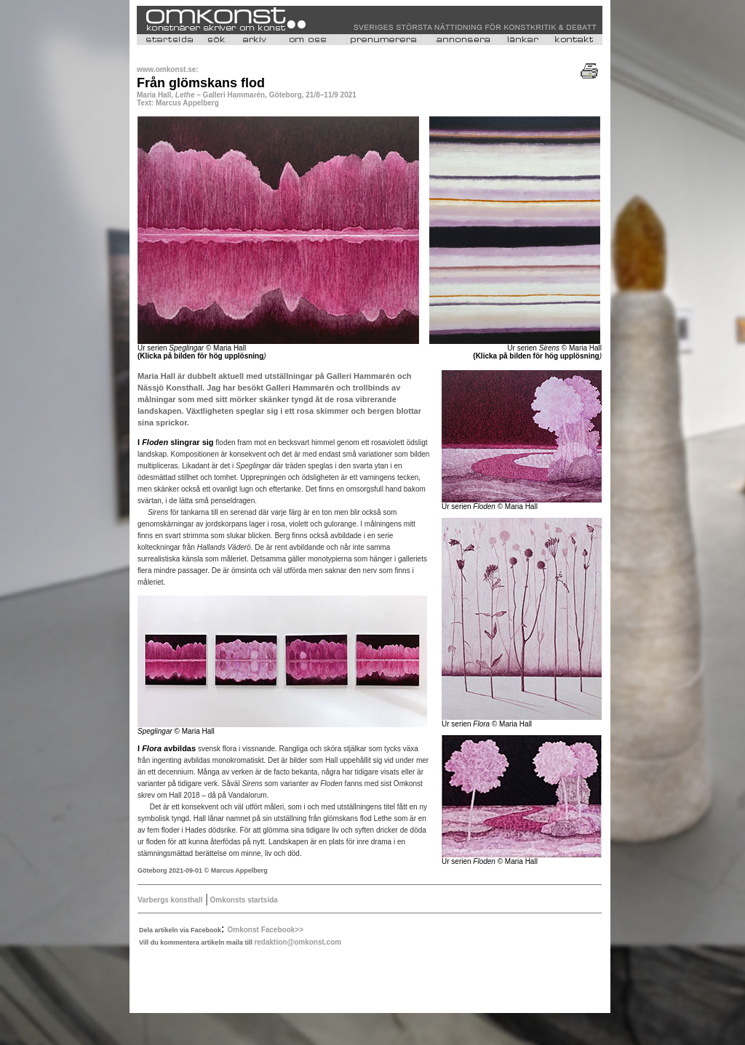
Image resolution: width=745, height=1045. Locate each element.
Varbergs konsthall (170, 900)
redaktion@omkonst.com (297, 942)
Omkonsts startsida (243, 900)
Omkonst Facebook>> (265, 930)
